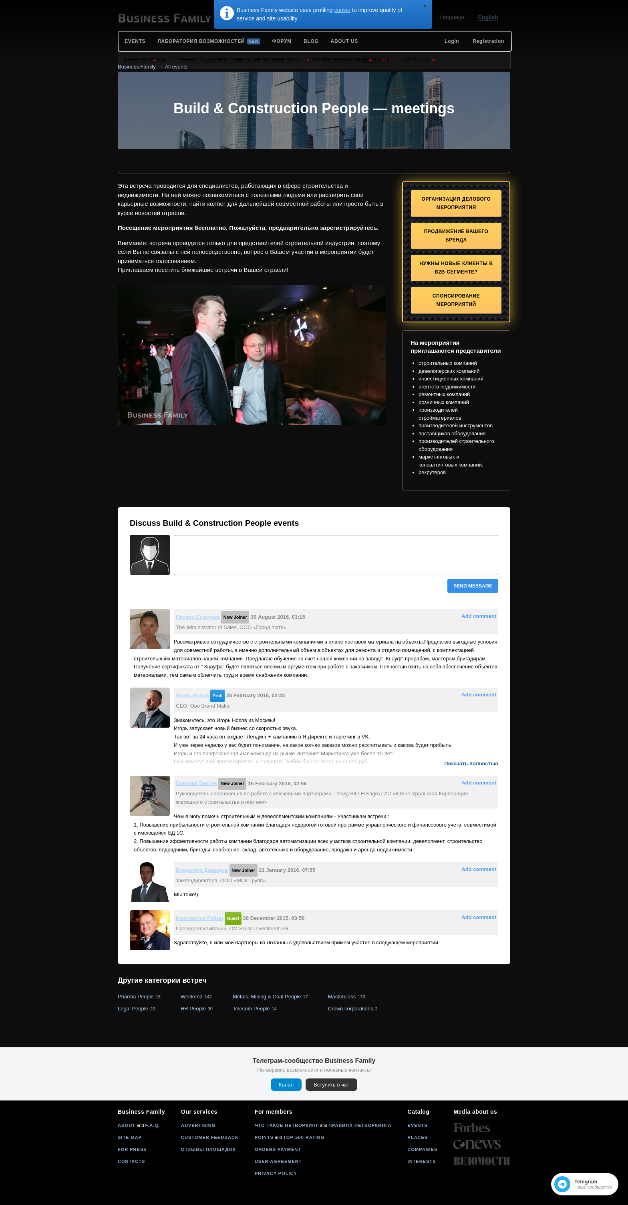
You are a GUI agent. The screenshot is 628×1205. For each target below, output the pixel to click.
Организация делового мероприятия (456, 203)
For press (132, 1149)
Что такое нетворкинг (287, 1125)
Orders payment (278, 1149)
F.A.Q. (152, 1125)
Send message (472, 586)
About (126, 1125)
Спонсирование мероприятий (456, 300)
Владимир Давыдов (202, 870)
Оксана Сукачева (198, 617)
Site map (130, 1137)
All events (176, 67)
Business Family (137, 67)
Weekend (192, 997)
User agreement (278, 1161)
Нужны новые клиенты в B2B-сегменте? (456, 268)
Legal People (133, 1009)
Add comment (478, 616)
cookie (342, 10)
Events (418, 1125)
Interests (422, 1161)
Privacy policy (276, 1173)
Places (418, 1137)
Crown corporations (350, 1009)
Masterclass (342, 997)
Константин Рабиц (199, 918)
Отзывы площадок (208, 1149)
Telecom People (251, 1009)
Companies (423, 1149)
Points (264, 1137)
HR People (193, 1009)
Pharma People (136, 997)
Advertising (198, 1125)
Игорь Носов (192, 695)
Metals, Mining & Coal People (267, 997)
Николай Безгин (196, 783)
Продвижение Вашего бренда (456, 236)
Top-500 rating (303, 1137)
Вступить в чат (331, 1085)
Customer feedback (210, 1137)
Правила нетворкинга (359, 1125)
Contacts (131, 1161)
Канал (286, 1085)
